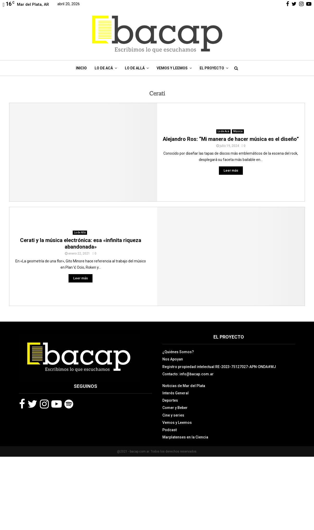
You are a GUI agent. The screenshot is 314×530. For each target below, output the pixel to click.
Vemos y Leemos (172, 68)
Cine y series (173, 415)
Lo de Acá (104, 68)
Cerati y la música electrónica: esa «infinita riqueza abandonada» (80, 243)
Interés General (175, 393)
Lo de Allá (135, 68)
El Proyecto (212, 68)
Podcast (169, 430)
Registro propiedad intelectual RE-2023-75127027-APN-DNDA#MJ (219, 367)
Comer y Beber (175, 408)
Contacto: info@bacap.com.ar (188, 374)
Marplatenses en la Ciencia (185, 437)
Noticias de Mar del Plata (183, 386)
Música (238, 131)
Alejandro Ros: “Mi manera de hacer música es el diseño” (231, 139)
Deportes (170, 400)
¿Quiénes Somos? (178, 352)
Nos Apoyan (172, 359)
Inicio (81, 68)
